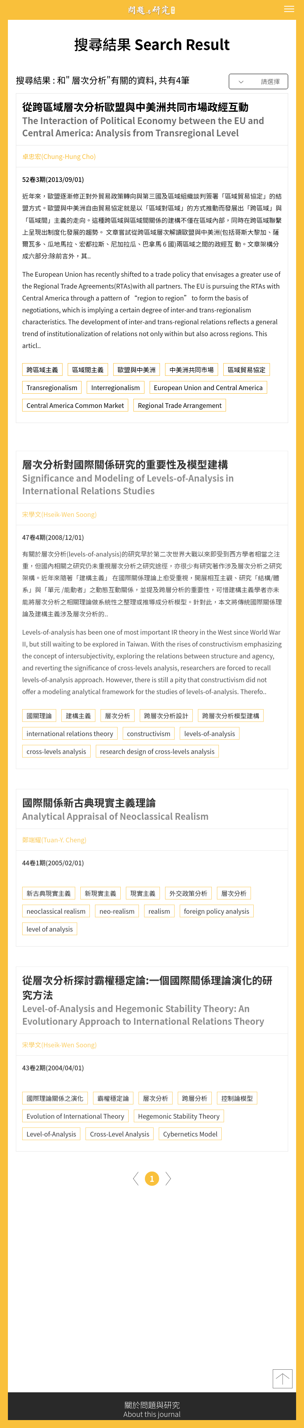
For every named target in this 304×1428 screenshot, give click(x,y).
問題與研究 (152, 10)
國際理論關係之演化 (55, 1129)
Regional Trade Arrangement (180, 406)
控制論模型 (237, 1129)
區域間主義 (88, 370)
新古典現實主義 (49, 924)
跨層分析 (194, 1129)
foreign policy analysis (216, 942)
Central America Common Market (75, 406)
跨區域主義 (42, 370)
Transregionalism (52, 388)
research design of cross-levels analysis (157, 782)
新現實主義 (100, 924)
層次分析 (117, 746)
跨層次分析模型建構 (230, 746)
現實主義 (143, 924)
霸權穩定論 (113, 1129)
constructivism (149, 764)
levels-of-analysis (209, 764)
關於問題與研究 (152, 1409)
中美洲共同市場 (191, 370)
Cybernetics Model (190, 1165)
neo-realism (117, 942)
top (283, 1380)
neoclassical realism (56, 942)
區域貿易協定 (247, 370)
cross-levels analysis (56, 782)
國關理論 (39, 746)
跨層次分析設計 (166, 746)
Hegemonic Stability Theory (179, 1147)
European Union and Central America (208, 388)
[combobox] (258, 82)
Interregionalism (115, 388)
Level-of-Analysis (51, 1165)
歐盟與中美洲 (137, 370)
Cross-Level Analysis (119, 1165)
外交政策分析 (188, 924)
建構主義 (78, 746)
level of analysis (50, 960)
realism (159, 942)
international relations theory (70, 764)
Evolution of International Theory (75, 1147)
